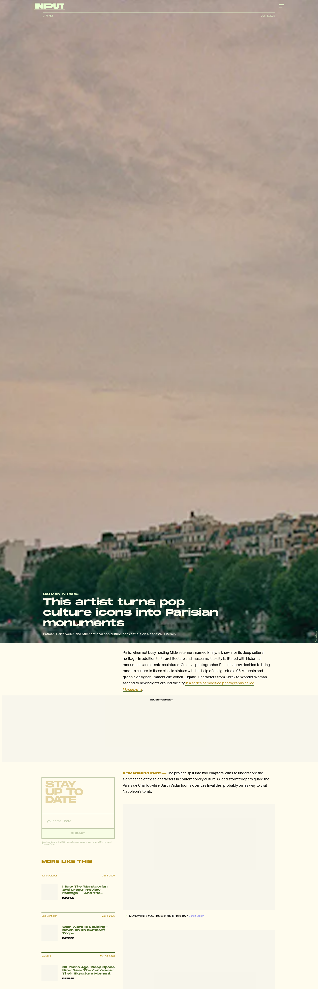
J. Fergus (48, 15)
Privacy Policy (49, 846)
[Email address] (78, 824)
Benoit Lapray (316, 636)
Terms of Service (100, 844)
